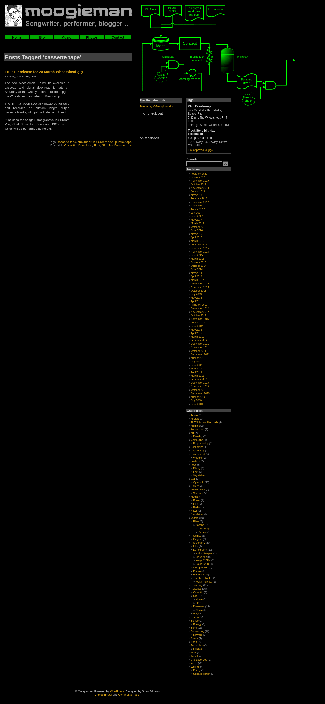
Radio (196, 507)
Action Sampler (203, 553)
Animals (195, 425)
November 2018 (200, 187)
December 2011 (200, 343)
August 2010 (198, 396)
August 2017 (198, 209)
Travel (194, 656)
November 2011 (200, 347)
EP (197, 602)
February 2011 (199, 379)
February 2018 (199, 198)
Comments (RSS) (129, 694)
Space (194, 638)
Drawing (198, 436)
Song (194, 627)
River (196, 521)
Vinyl (196, 613)
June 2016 (197, 230)
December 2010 (200, 382)
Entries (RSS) (103, 694)
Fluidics (197, 649)
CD (195, 595)
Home (16, 37)
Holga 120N (202, 563)
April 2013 (196, 301)
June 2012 (197, 326)
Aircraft (195, 418)
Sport (194, 641)
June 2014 (197, 269)
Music (66, 37)
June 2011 (197, 365)
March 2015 (197, 258)
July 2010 (196, 400)
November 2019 (200, 180)
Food (194, 464)
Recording (196, 585)
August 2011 (198, 357)
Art (192, 432)
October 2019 (198, 184)
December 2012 (200, 308)
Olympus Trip (200, 567)
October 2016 (198, 226)
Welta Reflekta (204, 581)
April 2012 (196, 333)
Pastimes (196, 535)
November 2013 (200, 287)
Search (192, 159)
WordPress (117, 691)
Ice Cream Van (103, 142)
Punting (202, 532)
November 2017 (200, 205)
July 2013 (196, 294)
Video (194, 663)
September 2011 (200, 354)
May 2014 (196, 272)
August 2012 (198, 322)
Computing (197, 439)
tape (128, 142)
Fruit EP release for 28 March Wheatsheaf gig (44, 72)
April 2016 (196, 237)
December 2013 (200, 283)
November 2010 (200, 386)
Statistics (198, 493)
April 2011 (196, 372)
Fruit (97, 145)
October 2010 (198, 389)
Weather (198, 457)
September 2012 (200, 319)
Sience (195, 620)
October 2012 (198, 315)
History (195, 486)
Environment (198, 454)
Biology (197, 624)
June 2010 (197, 404)
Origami (197, 539)
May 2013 (196, 297)
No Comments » (120, 145)
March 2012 (197, 336)
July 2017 (196, 212)
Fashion (195, 461)
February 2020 (199, 173)
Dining (196, 468)
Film (195, 503)
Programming (200, 443)
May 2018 (196, 194)
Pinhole (197, 571)
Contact (118, 37)
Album (199, 599)
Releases (196, 588)
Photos (92, 37)
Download (85, 145)
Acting (194, 415)
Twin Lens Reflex (202, 578)
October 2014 (198, 265)
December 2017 (200, 202)
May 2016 (196, 233)
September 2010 (200, 393)
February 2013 (199, 304)
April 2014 (196, 276)
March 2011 (197, 375)
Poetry (196, 670)
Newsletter (197, 514)
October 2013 (198, 290)
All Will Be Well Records (204, 422)
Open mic (198, 482)
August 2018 (198, 191)
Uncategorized (199, 659)
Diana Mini (202, 556)
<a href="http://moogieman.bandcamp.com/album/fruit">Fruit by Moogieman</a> (102, 110)
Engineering (197, 450)
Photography (198, 542)
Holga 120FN (203, 560)
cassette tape (67, 142)
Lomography (200, 549)
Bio (41, 37)
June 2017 (197, 216)
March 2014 (197, 280)
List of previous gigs (200, 150)
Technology (197, 645)
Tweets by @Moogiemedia (156, 106)
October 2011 (198, 350)
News (194, 510)
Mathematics (198, 489)
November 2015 (200, 251)
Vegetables (199, 475)
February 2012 (199, 340)
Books (196, 500)
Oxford (194, 517)
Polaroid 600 (200, 574)
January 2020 (198, 177)
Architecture (197, 429)
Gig (104, 145)
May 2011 (196, 368)
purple (119, 142)
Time (193, 652)
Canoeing (203, 528)
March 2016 (197, 241)
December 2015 (200, 248)
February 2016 (199, 244)
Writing (195, 666)
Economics (197, 447)
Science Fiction (201, 673)
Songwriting (197, 631)
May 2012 (196, 329)
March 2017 (197, 223)
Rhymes (198, 634)
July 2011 (196, 361)
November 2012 (200, 311)
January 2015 (198, 262)
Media (194, 496)
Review (195, 617)
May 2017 (196, 219)
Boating (200, 525)
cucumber (84, 142)
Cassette (70, 145)
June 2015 (197, 255)
